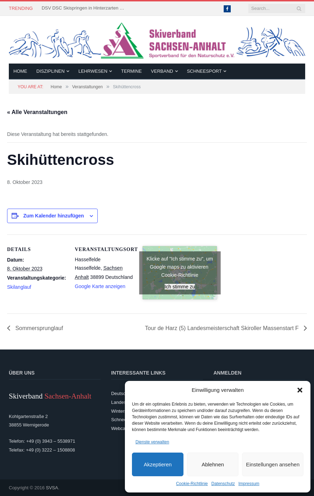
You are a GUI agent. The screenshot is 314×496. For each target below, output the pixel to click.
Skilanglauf (19, 287)
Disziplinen (50, 71)
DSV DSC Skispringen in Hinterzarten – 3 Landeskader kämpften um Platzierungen (84, 8)
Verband (162, 71)
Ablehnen (212, 464)
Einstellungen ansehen (273, 464)
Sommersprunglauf (38, 328)
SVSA (52, 487)
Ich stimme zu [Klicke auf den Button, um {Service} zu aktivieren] (179, 286)
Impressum (248, 483)
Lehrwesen (92, 71)
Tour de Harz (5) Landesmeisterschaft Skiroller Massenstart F (222, 328)
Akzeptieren (157, 464)
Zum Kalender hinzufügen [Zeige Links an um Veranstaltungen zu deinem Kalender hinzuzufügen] (53, 216)
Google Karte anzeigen (100, 286)
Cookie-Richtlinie (192, 483)
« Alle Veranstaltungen (37, 112)
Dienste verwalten (152, 442)
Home (20, 71)
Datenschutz (223, 483)
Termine (131, 71)
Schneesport (204, 71)
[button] (299, 390)
